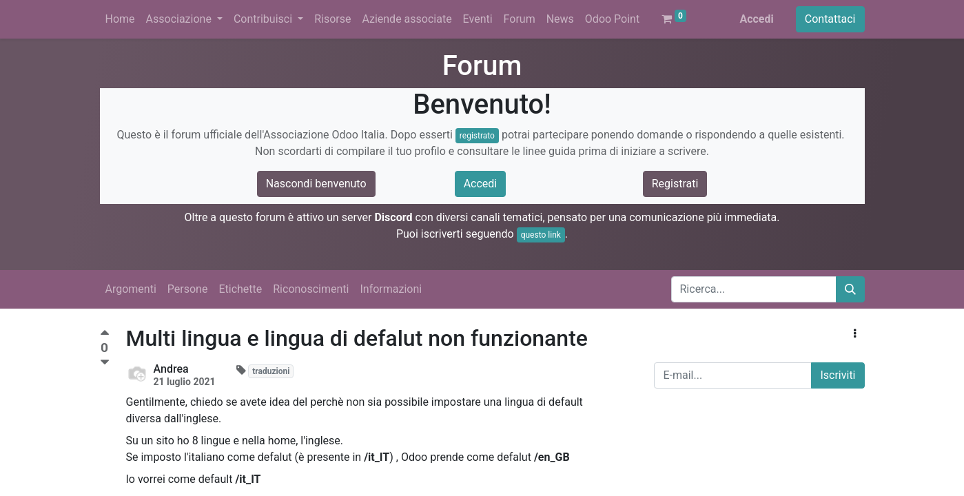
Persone (187, 289)
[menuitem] (120, 19)
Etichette (240, 289)
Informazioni (391, 289)
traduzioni (270, 371)
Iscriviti (837, 375)
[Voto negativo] (105, 362)
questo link (541, 235)
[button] (855, 334)
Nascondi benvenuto (316, 183)
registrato (477, 136)
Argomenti (130, 289)
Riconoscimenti (311, 289)
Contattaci (830, 18)
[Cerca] (850, 289)
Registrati (675, 183)
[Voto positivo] (105, 334)
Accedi (756, 18)
